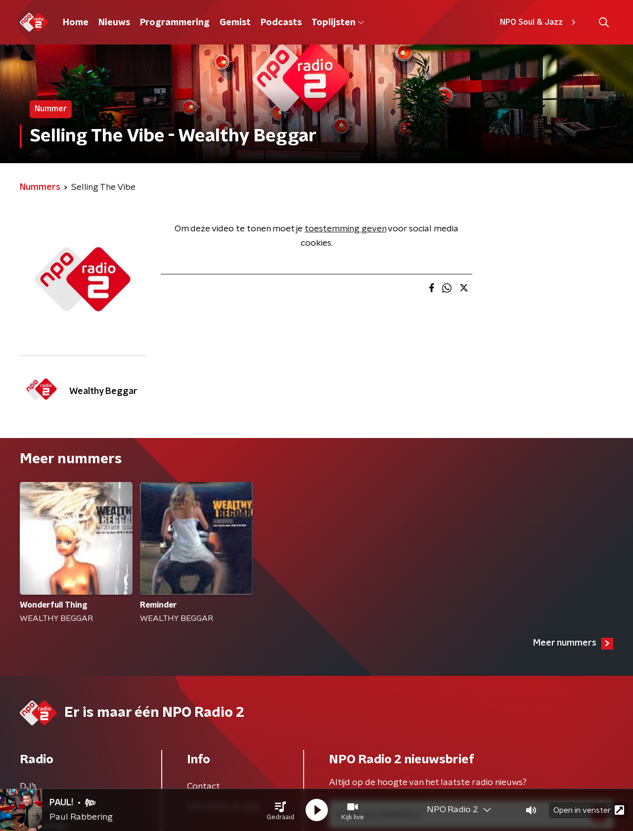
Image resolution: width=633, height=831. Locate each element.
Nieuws (114, 22)
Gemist (235, 22)
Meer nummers (573, 644)
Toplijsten (338, 22)
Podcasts (281, 22)
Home (76, 22)
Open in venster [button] (588, 810)
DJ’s (28, 786)
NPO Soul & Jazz (539, 22)
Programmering (175, 22)
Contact (203, 786)
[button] (280, 810)
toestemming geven (345, 228)
